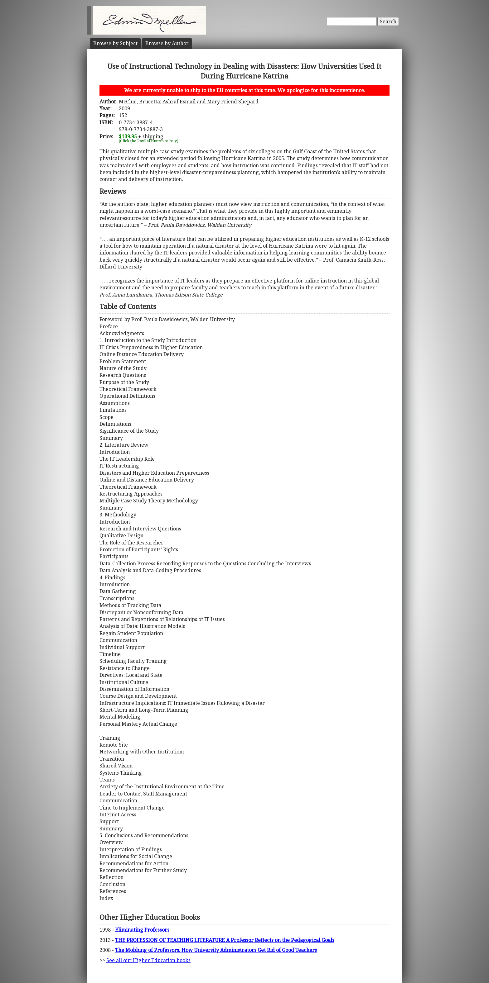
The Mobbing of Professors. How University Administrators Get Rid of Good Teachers (216, 950)
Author (167, 43)
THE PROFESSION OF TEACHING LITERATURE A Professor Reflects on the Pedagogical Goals (224, 940)
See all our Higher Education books (148, 960)
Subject (115, 43)
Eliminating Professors (142, 929)
